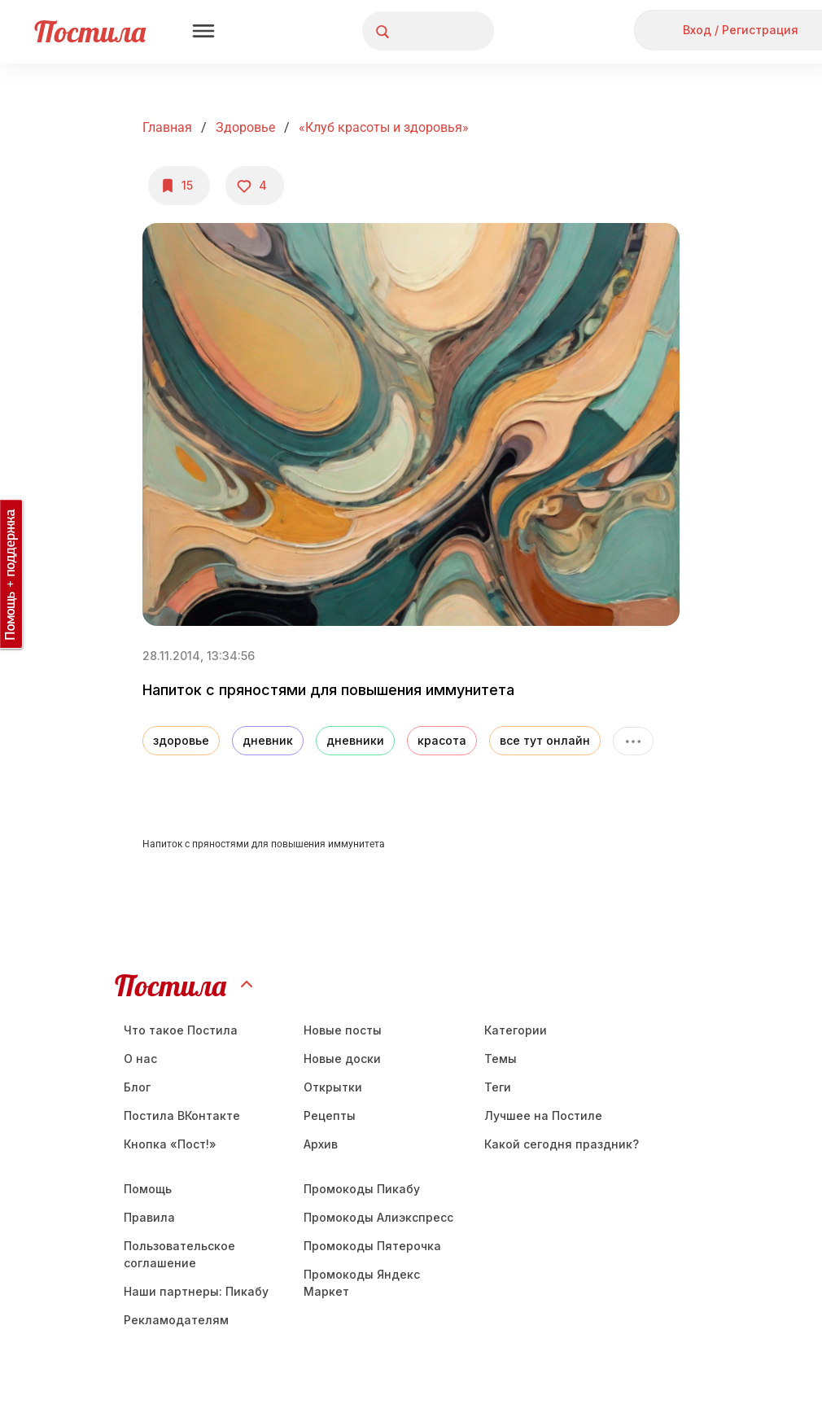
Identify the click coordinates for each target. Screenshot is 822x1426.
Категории (515, 1030)
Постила (90, 31)
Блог (137, 1087)
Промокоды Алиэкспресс (378, 1217)
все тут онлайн (545, 740)
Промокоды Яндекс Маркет (362, 1282)
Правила (149, 1217)
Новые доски (342, 1058)
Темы (500, 1058)
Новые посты (343, 1030)
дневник (268, 740)
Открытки (333, 1087)
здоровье (181, 740)
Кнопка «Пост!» (170, 1144)
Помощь (148, 1189)
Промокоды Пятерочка (372, 1246)
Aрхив (321, 1144)
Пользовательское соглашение (179, 1254)
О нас (140, 1058)
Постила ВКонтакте (182, 1115)
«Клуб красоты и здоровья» (384, 127)
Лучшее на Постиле (543, 1115)
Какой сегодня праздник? (561, 1144)
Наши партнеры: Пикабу (196, 1291)
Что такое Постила (181, 1030)
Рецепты (330, 1115)
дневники (355, 740)
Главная (167, 127)
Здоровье (245, 127)
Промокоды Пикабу (362, 1189)
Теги (497, 1087)
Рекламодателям (176, 1320)
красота (442, 740)
